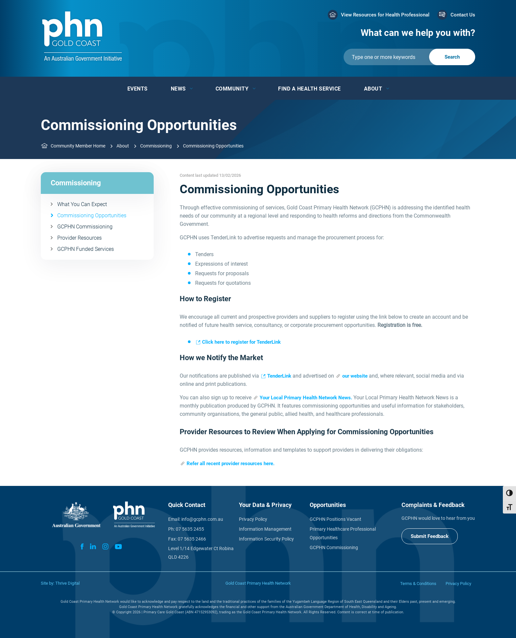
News (178, 89)
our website (355, 376)
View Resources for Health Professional (385, 15)
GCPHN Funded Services (85, 249)
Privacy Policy (253, 519)
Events (137, 89)
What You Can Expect (82, 204)
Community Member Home (78, 145)
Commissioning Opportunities (91, 215)
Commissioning (156, 145)
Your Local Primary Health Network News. (306, 398)
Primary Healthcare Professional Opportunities (343, 533)
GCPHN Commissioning (85, 227)
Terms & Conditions (418, 583)
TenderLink (279, 376)
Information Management (265, 529)
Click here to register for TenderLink (241, 342)
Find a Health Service (309, 89)
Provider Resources (79, 238)
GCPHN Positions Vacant (335, 519)
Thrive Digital (67, 583)
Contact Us (463, 15)
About (373, 89)
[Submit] (409, 57)
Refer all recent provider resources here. (230, 463)
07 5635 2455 (190, 529)
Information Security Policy (266, 539)
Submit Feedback (430, 536)
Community (232, 89)
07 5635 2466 (192, 539)
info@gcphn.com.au (202, 519)
